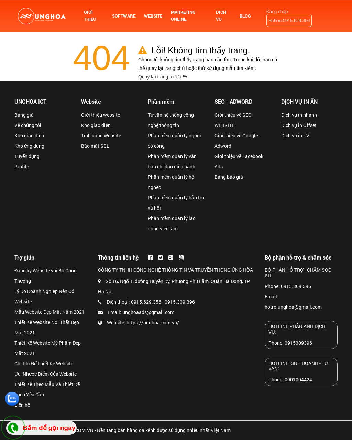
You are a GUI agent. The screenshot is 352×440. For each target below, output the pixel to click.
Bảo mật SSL (95, 146)
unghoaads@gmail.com (148, 312)
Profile (21, 166)
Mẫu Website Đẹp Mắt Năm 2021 (49, 311)
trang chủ (175, 68)
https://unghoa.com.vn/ (152, 322)
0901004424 (298, 379)
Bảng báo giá (228, 177)
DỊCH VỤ (221, 15)
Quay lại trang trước (163, 77)
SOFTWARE (123, 16)
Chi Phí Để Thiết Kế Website (43, 363)
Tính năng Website (101, 135)
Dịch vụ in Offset (299, 125)
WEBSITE (153, 16)
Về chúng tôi (27, 125)
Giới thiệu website (100, 115)
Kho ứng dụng (29, 146)
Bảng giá (24, 115)
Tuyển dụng (27, 156)
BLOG (245, 16)
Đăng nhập (277, 11)
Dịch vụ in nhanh (299, 115)
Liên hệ (22, 404)
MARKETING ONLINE (183, 15)
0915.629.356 (146, 301)
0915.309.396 (180, 301)
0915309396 (298, 342)
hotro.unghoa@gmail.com (293, 307)
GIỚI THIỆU (90, 15)
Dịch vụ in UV (295, 135)
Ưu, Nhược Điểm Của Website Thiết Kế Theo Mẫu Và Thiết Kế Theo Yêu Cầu (47, 384)
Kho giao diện (29, 135)
